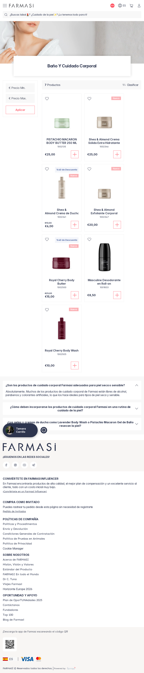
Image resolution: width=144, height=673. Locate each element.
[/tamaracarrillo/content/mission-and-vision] (18, 564)
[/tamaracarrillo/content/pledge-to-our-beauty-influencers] (10, 579)
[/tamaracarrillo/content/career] (12, 584)
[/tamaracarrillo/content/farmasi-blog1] (13, 619)
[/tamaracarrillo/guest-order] (14, 511)
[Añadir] (75, 154)
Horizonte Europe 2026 (17, 589)
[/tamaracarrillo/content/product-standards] (17, 569)
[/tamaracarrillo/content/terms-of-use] (28, 534)
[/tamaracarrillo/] (21, 6)
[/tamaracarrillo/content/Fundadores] (10, 610)
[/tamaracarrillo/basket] (131, 5)
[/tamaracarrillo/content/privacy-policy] (17, 543)
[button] (20, 110)
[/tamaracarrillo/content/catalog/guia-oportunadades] (22, 600)
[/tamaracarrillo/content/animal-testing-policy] (24, 538)
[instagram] (15, 465)
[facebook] (6, 465)
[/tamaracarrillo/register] (25, 491)
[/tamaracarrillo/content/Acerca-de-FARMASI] (16, 559)
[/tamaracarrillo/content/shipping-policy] (15, 529)
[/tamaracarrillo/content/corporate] (21, 574)
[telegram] (33, 465)
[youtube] (24, 465)
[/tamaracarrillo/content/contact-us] (11, 605)
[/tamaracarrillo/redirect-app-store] (10, 644)
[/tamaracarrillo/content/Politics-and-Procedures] (20, 524)
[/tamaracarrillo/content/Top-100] (8, 615)
